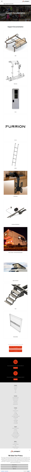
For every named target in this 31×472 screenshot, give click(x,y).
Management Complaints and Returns (15, 351)
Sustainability (15, 417)
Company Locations (15, 410)
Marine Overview (15, 400)
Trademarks (15, 420)
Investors (15, 421)
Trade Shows (15, 442)
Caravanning (15, 386)
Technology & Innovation (15, 416)
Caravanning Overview (15, 397)
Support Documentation (9, 3)
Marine (15, 389)
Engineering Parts (15, 404)
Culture (15, 413)
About (15, 409)
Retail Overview (15, 402)
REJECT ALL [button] (14, 468)
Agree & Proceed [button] (14, 466)
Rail (15, 390)
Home (4, 3)
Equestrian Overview (15, 398)
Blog (15, 445)
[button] (29, 450)
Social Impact (15, 414)
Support (15, 426)
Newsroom (15, 448)
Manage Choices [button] (14, 464)
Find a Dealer (15, 430)
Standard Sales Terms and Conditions (15, 347)
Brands (16, 412)
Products (15, 385)
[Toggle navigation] (2, 1)
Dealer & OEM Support (15, 436)
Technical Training (15, 433)
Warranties (15, 437)
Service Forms (15, 432)
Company (15, 407)
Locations (15, 379)
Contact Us (15, 367)
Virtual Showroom (15, 444)
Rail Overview (15, 401)
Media (15, 441)
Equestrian (15, 388)
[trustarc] (28, 471)
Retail (15, 392)
